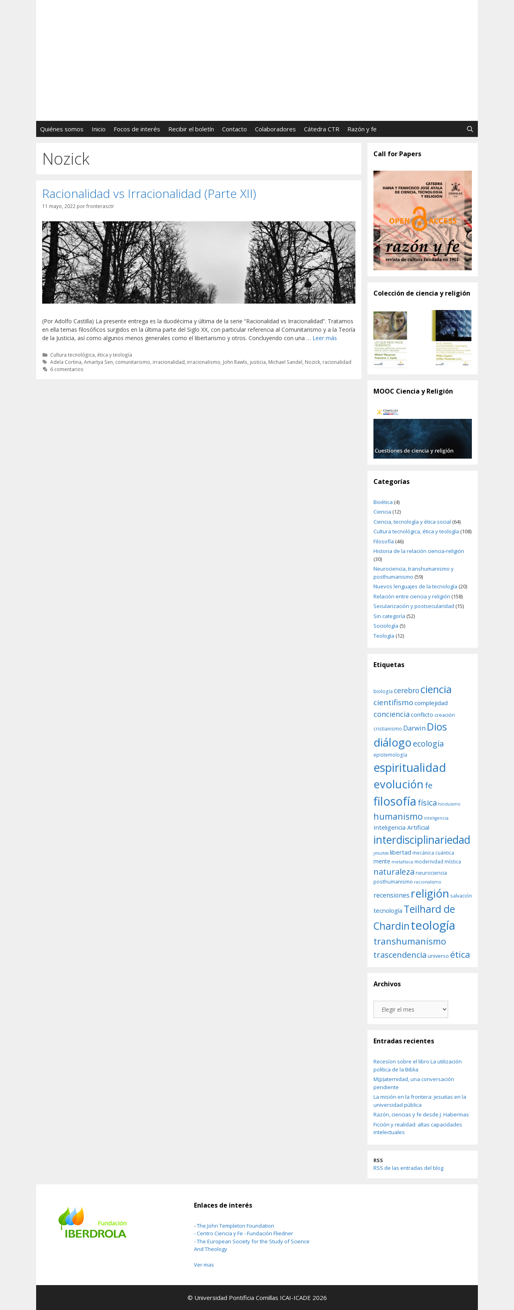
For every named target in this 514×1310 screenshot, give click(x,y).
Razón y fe (362, 129)
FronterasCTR (257, 30)
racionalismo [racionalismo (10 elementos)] (427, 882)
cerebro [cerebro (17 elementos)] (406, 690)
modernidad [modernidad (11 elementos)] (428, 861)
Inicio (99, 129)
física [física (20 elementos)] (427, 802)
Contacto (234, 129)
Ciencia (382, 511)
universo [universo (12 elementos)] (438, 955)
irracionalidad (169, 362)
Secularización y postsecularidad (413, 606)
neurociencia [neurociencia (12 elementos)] (431, 872)
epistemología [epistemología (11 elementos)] (390, 754)
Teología (383, 635)
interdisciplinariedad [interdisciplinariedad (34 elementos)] (421, 840)
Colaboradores (275, 129)
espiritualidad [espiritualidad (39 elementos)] (409, 767)
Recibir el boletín (191, 129)
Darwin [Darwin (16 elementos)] (414, 728)
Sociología (385, 625)
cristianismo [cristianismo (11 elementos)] (387, 728)
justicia (258, 362)
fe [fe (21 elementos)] (428, 785)
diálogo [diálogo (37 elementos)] (392, 742)
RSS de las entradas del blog (408, 1167)
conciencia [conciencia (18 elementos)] (391, 714)
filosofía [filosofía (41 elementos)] (394, 801)
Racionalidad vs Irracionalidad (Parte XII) (149, 193)
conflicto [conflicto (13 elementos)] (422, 714)
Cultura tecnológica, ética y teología (91, 354)
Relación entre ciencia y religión (411, 596)
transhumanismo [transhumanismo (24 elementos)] (409, 941)
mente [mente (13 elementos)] (381, 861)
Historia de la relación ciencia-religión (418, 551)
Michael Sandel (285, 362)
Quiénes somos (62, 129)
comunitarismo (132, 362)
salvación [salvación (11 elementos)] (461, 895)
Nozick (312, 362)
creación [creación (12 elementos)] (444, 714)
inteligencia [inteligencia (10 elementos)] (436, 818)
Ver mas (204, 1264)
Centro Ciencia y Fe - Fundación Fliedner (245, 1233)
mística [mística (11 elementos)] (453, 861)
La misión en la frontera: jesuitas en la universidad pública (419, 1100)
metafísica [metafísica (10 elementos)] (402, 862)
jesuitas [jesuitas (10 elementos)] (381, 853)
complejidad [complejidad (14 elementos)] (431, 703)
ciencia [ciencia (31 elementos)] (436, 689)
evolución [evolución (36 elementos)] (398, 784)
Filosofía (383, 541)
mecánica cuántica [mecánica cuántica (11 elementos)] (433, 852)
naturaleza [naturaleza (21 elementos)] (393, 871)
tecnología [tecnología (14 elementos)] (387, 910)
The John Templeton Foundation (235, 1225)
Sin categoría (389, 616)
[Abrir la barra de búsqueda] (470, 129)
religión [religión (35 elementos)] (430, 893)
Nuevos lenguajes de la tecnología (415, 586)
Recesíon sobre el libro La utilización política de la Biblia (417, 1065)
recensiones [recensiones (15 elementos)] (391, 895)
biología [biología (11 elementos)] (383, 691)
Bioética (383, 502)
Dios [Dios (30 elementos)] (437, 726)
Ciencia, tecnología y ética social (412, 521)
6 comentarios (67, 369)
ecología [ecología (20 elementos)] (428, 743)
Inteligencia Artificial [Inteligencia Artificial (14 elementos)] (401, 827)
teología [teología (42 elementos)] (433, 925)
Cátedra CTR (321, 129)
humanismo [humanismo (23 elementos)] (398, 816)
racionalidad (336, 362)
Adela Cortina (66, 362)
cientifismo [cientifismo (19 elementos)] (393, 702)
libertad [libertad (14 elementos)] (400, 852)
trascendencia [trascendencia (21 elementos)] (399, 954)
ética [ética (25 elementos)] (460, 954)
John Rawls (235, 362)
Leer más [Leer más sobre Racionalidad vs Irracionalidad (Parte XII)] (324, 338)
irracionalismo (203, 362)
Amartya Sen (98, 362)
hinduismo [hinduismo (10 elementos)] (449, 804)
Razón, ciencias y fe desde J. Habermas (421, 1114)
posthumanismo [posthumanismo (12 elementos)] (393, 881)
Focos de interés (137, 129)
